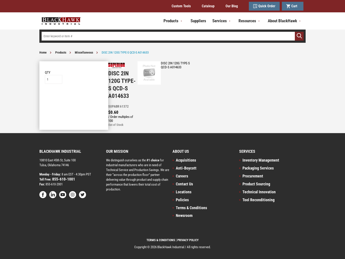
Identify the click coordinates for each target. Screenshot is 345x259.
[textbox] (172, 36)
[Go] (299, 36)
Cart (292, 6)
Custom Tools (181, 6)
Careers (182, 176)
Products (60, 52)
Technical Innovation (259, 192)
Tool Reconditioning (258, 200)
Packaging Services (258, 168)
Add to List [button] (74, 97)
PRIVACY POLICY (188, 240)
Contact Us (184, 184)
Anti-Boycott (186, 168)
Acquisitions (186, 160)
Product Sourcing (256, 184)
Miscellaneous (84, 52)
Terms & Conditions (191, 207)
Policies (182, 200)
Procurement (252, 176)
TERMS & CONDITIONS (161, 240)
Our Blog (232, 6)
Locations (183, 192)
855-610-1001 (63, 179)
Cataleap (208, 6)
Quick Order (264, 6)
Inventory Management (260, 160)
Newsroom (184, 215)
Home (43, 52)
